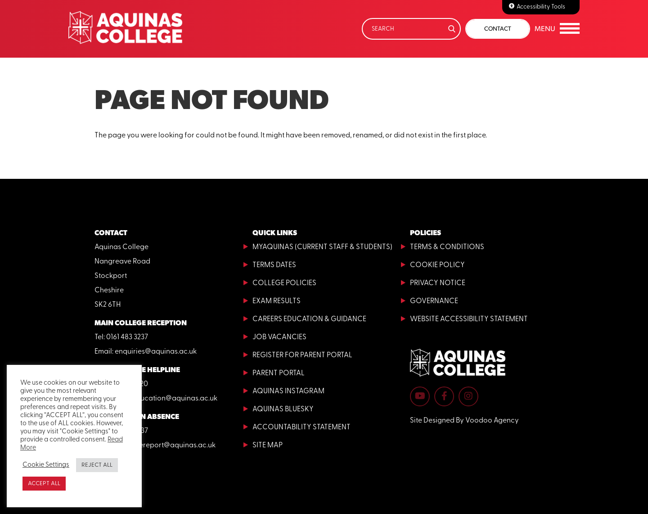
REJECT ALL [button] (96, 465)
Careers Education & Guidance (309, 319)
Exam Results (276, 301)
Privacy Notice (437, 283)
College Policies (284, 283)
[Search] (411, 29)
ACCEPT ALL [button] (44, 484)
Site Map (267, 445)
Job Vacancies (279, 337)
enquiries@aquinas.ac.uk (156, 351)
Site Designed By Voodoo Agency (464, 420)
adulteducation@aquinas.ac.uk (166, 398)
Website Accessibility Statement (469, 319)
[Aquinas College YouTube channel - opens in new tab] (420, 396)
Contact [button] (497, 28)
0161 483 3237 (127, 337)
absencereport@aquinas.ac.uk (165, 445)
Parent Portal (278, 373)
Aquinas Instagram (288, 391)
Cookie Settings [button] (45, 465)
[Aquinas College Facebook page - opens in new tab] (444, 396)
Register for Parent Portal (302, 355)
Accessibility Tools (541, 7)
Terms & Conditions (447, 247)
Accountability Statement (301, 427)
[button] (557, 28)
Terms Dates (274, 265)
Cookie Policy (437, 265)
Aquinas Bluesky (283, 409)
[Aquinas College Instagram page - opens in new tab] (468, 396)
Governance (434, 301)
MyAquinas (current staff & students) (322, 247)
